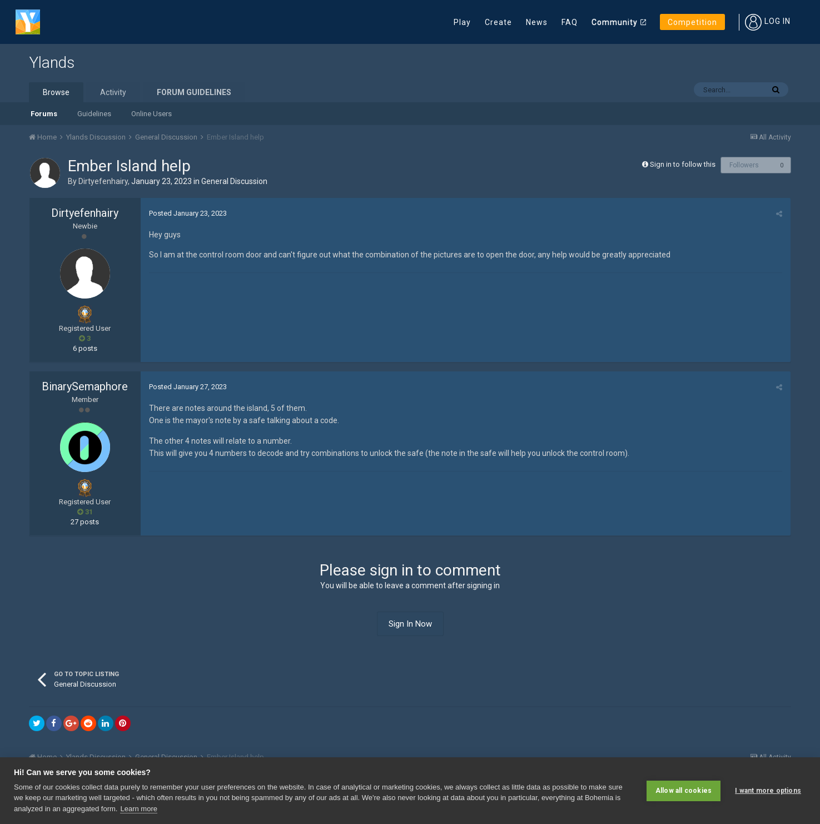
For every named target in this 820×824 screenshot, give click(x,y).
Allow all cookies (683, 791)
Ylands (51, 62)
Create (498, 22)
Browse (56, 92)
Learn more (138, 809)
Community (615, 22)
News (537, 22)
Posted (188, 213)
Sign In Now (410, 624)
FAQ (569, 22)
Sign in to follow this (682, 164)
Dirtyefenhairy (103, 181)
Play (462, 22)
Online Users (151, 114)
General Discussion (234, 181)
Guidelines (94, 114)
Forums (44, 114)
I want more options (768, 791)
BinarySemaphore (85, 386)
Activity (113, 92)
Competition (692, 22)
